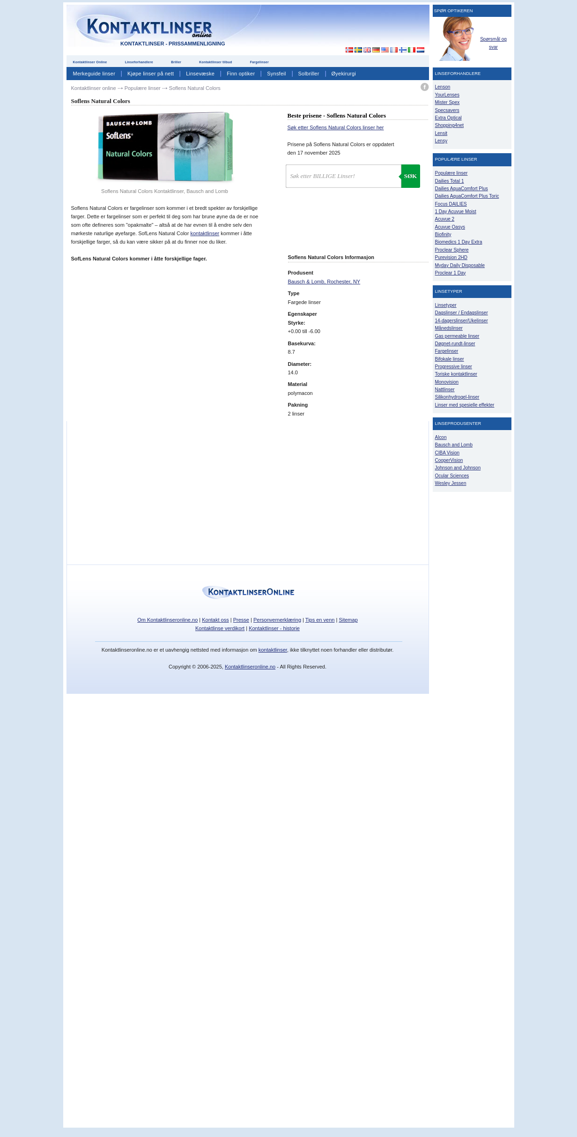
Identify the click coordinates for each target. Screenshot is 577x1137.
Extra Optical (448, 117)
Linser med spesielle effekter (465, 405)
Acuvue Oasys (450, 227)
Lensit (441, 133)
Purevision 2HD (451, 257)
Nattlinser (445, 389)
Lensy (441, 140)
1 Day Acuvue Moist (455, 211)
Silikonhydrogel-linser (457, 397)
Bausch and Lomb (454, 444)
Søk (410, 175)
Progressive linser (453, 366)
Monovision (447, 382)
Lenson (443, 86)
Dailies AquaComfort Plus (461, 188)
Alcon (441, 437)
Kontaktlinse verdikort (219, 628)
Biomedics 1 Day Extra (458, 242)
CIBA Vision (447, 452)
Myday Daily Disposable (460, 265)
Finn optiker (241, 73)
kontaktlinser (204, 233)
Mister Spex (447, 102)
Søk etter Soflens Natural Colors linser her (336, 127)
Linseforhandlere (139, 62)
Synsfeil (276, 73)
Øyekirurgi (344, 73)
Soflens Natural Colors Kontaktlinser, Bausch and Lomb (164, 191)
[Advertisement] (344, 28)
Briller (176, 62)
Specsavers (447, 110)
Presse (241, 620)
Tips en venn (320, 620)
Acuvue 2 (445, 219)
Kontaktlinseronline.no (250, 666)
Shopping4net (449, 125)
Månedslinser (449, 328)
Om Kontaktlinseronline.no (167, 620)
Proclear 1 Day (450, 272)
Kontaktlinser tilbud (215, 62)
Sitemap (348, 620)
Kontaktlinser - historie (274, 628)
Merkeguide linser (94, 73)
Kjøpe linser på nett (150, 73)
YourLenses (447, 94)
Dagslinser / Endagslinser (461, 312)
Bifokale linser (449, 359)
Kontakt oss (215, 620)
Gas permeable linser (457, 336)
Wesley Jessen (450, 483)
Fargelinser (259, 62)
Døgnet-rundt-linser (455, 343)
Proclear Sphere (452, 250)
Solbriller (308, 73)
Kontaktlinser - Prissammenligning (172, 43)
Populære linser (451, 173)
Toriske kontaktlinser (456, 374)
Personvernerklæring (277, 620)
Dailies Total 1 (449, 181)
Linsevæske (200, 73)
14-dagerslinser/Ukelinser (461, 320)
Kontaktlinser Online (90, 62)
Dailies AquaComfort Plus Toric (467, 196)
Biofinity (443, 234)
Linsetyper (446, 305)
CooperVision (449, 460)
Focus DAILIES (451, 204)
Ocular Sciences (452, 475)
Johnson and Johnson (458, 467)
